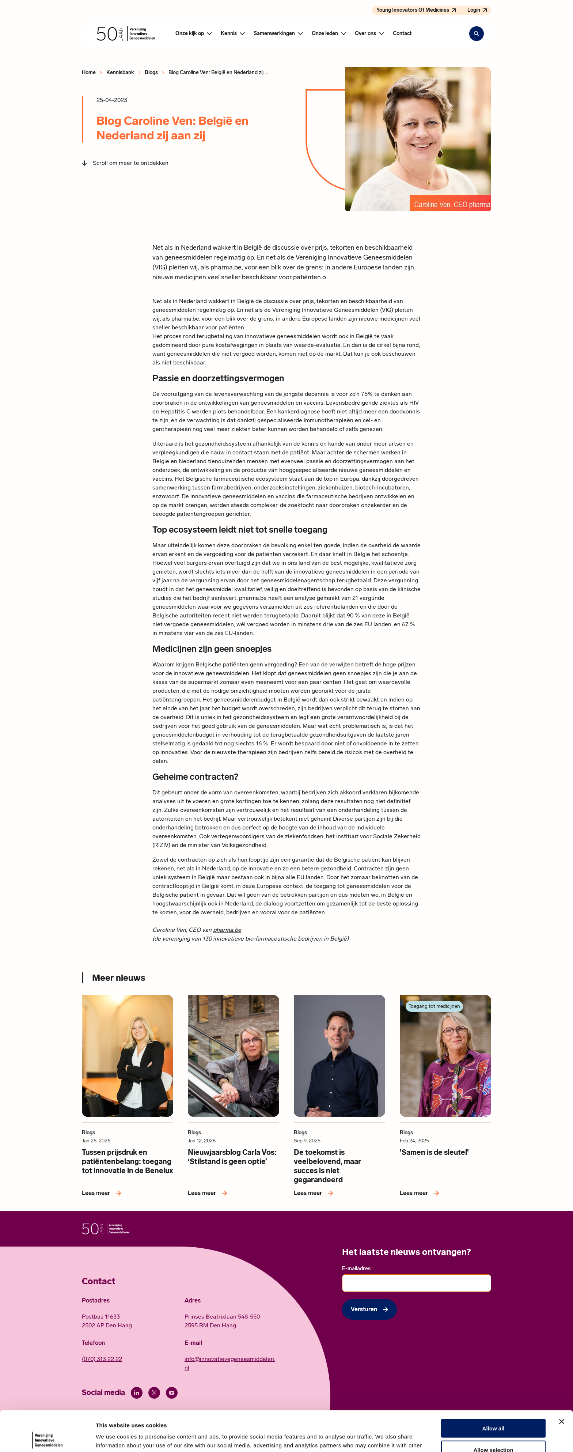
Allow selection (493, 1409)
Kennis (229, 33)
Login (473, 10)
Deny (493, 1431)
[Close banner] (561, 1381)
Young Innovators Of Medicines (412, 10)
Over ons (365, 33)
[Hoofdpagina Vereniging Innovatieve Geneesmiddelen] (125, 33)
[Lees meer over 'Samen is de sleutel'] (421, 1193)
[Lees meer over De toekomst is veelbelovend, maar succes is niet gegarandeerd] (315, 1193)
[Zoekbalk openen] (476, 33)
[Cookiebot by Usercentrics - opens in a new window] (47, 1437)
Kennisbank (120, 72)
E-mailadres (357, 1268)
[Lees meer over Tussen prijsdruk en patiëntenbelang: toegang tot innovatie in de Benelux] (103, 1193)
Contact (402, 33)
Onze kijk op (189, 33)
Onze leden (325, 33)
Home (89, 72)
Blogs (151, 72)
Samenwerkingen (274, 33)
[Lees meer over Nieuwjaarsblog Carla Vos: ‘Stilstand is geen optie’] (209, 1193)
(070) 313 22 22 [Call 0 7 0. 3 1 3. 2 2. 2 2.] (102, 1358)
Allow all (493, 1388)
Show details (384, 1437)
